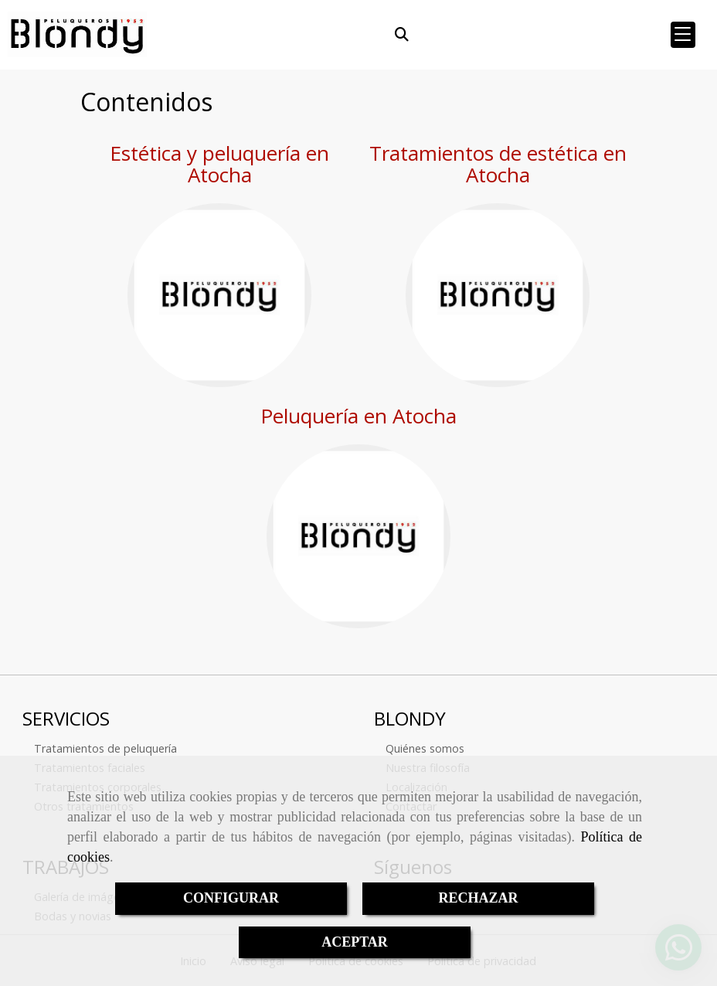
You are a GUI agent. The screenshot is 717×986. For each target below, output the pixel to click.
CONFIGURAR (231, 898)
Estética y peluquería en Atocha (219, 164)
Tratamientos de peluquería (105, 748)
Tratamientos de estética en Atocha (498, 164)
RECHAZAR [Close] (478, 898)
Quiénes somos (425, 748)
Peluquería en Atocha (358, 416)
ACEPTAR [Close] (354, 942)
